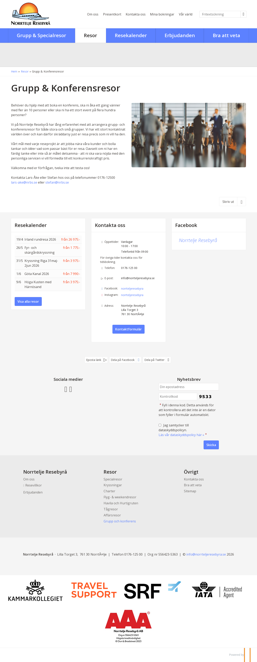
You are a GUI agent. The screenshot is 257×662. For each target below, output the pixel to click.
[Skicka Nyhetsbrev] (211, 444)
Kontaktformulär (128, 329)
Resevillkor (33, 485)
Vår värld (185, 14)
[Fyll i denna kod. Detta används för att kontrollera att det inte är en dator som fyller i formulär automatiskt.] (178, 396)
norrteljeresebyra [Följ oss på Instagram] (132, 295)
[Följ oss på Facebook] (65, 388)
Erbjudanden (33, 492)
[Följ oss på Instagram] (70, 388)
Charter (109, 491)
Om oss (92, 14)
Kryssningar (113, 485)
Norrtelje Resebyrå (198, 240)
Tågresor (111, 509)
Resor (110, 471)
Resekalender (31, 225)
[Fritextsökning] (220, 14)
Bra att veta (193, 485)
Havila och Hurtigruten (121, 503)
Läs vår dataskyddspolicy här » (181, 435)
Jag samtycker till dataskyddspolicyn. (183, 430)
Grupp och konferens (120, 521)
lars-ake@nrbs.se (24, 182)
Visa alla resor (28, 301)
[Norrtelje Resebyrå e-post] (206, 554)
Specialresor (113, 479)
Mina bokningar (162, 14)
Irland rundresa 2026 (40, 239)
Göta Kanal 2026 (36, 274)
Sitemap (190, 491)
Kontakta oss (136, 14)
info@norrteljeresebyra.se (138, 278)
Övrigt (191, 471)
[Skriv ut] (232, 201)
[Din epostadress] (189, 386)
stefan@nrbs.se (57, 182)
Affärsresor (112, 515)
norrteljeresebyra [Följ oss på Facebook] (132, 288)
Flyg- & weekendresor (120, 497)
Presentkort (112, 14)
